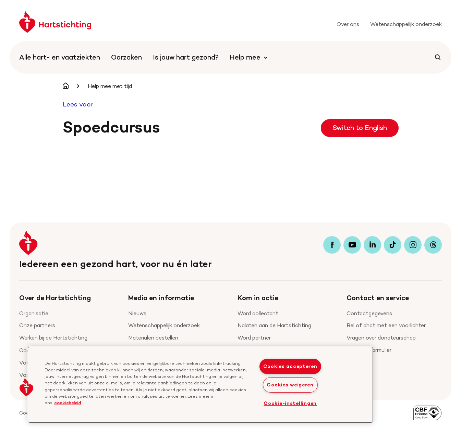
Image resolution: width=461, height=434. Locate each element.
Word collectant (258, 313)
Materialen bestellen (153, 337)
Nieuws (137, 313)
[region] (200, 384)
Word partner (254, 337)
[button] (26, 387)
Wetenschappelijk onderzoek (164, 325)
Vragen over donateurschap (381, 337)
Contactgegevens (369, 313)
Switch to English (359, 128)
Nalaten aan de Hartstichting (274, 325)
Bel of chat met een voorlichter (386, 325)
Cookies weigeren (290, 385)
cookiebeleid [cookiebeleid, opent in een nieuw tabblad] (67, 402)
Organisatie (33, 313)
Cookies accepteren (290, 366)
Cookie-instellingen (290, 403)
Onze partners (37, 325)
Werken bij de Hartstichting (53, 337)
